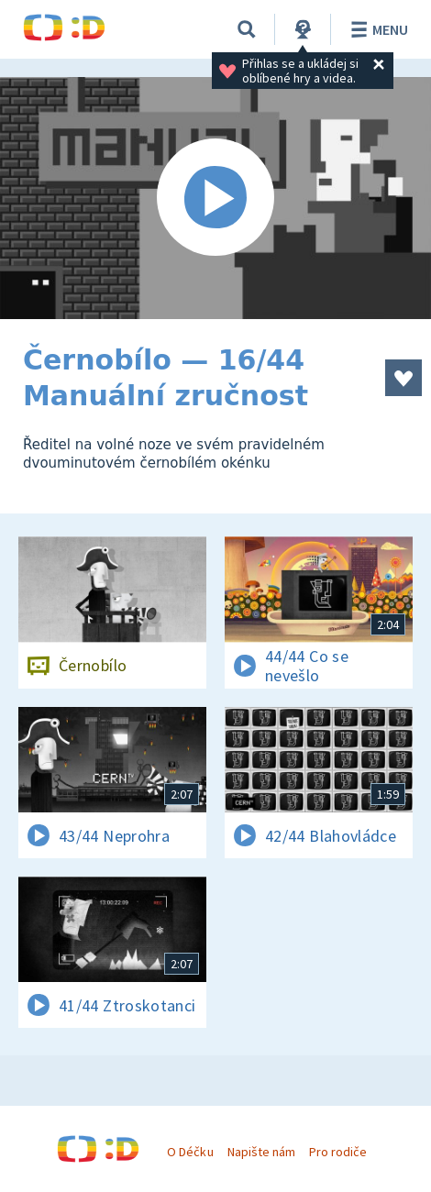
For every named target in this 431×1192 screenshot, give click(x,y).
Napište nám (261, 1151)
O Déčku (190, 1151)
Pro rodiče (338, 1151)
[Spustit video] (215, 198)
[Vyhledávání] (246, 29)
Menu (376, 29)
